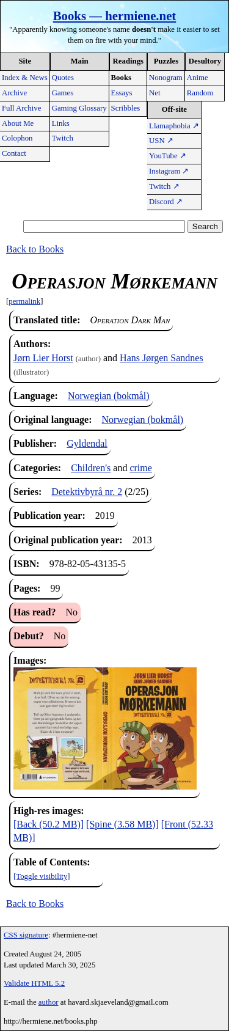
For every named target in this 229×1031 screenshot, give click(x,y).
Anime (197, 77)
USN (161, 140)
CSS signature (26, 935)
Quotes (63, 77)
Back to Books (35, 249)
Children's (91, 468)
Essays (122, 93)
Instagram (169, 171)
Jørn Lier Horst (43, 358)
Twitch (62, 138)
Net (154, 93)
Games (63, 93)
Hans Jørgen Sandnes (161, 358)
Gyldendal (87, 443)
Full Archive (21, 108)
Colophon (17, 138)
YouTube (167, 156)
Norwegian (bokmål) (109, 396)
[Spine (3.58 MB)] (122, 824)
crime (140, 468)
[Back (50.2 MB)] (48, 824)
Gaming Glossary (79, 108)
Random (200, 93)
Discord (166, 201)
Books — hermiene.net (114, 16)
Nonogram (166, 77)
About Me (18, 123)
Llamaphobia (174, 126)
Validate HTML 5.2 (34, 983)
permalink (24, 301)
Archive (14, 93)
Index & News (25, 77)
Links (61, 123)
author (48, 1002)
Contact (14, 153)
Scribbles (125, 108)
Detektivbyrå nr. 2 (86, 491)
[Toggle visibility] (41, 876)
